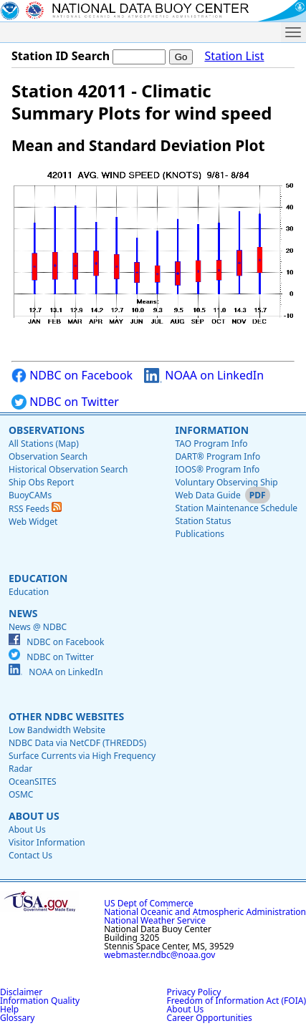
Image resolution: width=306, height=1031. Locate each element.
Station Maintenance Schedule (236, 508)
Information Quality (40, 1000)
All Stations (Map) (44, 443)
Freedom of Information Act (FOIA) (236, 1000)
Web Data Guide (207, 495)
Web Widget (33, 522)
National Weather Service (155, 920)
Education (38, 578)
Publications (199, 534)
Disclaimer (21, 992)
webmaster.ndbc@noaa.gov (159, 955)
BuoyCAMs (30, 495)
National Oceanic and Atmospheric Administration (205, 912)
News (23, 613)
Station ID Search (60, 56)
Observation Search (48, 456)
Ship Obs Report (41, 482)
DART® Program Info (217, 456)
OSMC (21, 794)
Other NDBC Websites (66, 716)
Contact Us (30, 855)
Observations (47, 430)
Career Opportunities (209, 1018)
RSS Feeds (35, 509)
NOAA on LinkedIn (204, 375)
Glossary (17, 1018)
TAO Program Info (211, 443)
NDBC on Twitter (65, 402)
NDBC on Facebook (72, 375)
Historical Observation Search (68, 469)
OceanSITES (33, 781)
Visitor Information (47, 842)
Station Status (203, 521)
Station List (234, 56)
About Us (34, 816)
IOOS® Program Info (217, 469)
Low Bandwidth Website (57, 730)
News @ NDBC (38, 627)
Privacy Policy (194, 992)
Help (9, 1009)
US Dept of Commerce (148, 903)
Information (212, 430)
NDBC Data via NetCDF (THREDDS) (77, 743)
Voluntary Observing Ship (226, 482)
